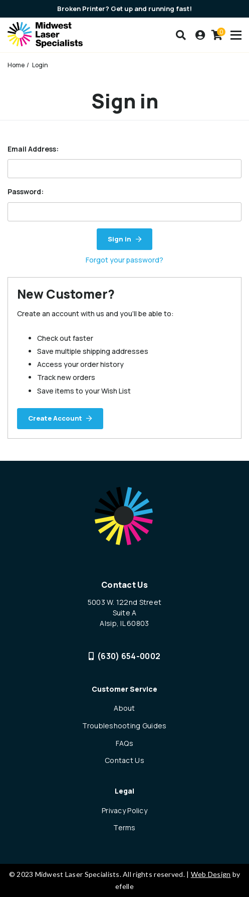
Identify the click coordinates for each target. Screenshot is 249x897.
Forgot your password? (124, 260)
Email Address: (33, 149)
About (124, 708)
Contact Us (124, 760)
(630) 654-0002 (125, 656)
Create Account (55, 418)
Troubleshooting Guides (124, 725)
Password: (26, 191)
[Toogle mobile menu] (235, 35)
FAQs (124, 743)
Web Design (211, 874)
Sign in (119, 238)
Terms (124, 827)
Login (40, 65)
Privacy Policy (124, 810)
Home (16, 65)
